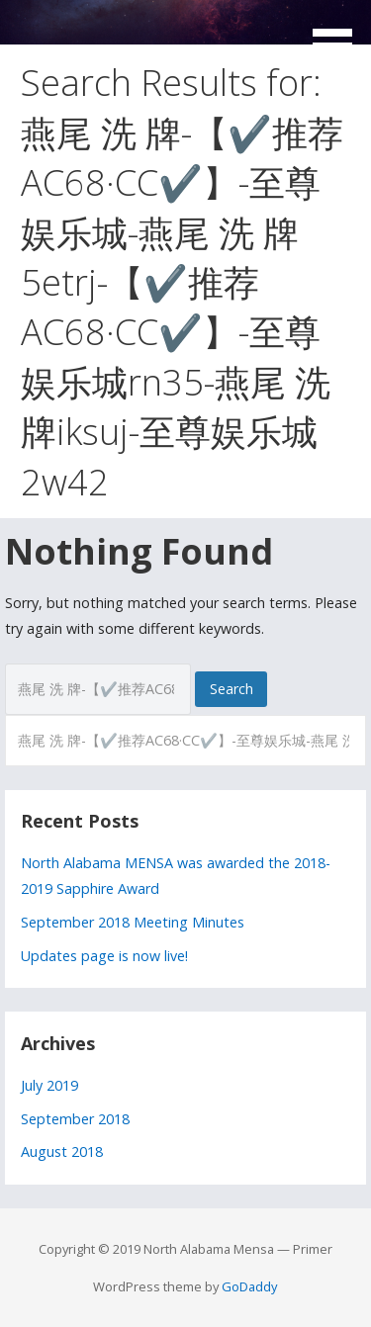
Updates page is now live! (104, 955)
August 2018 (62, 1151)
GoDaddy (249, 1286)
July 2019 (49, 1085)
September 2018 (75, 1118)
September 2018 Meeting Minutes (132, 922)
